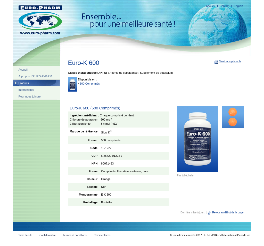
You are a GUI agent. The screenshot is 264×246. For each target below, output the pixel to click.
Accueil (210, 6)
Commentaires (102, 235)
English (238, 6)
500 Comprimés (90, 83)
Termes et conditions (75, 235)
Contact (224, 6)
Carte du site (25, 235)
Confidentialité (47, 235)
